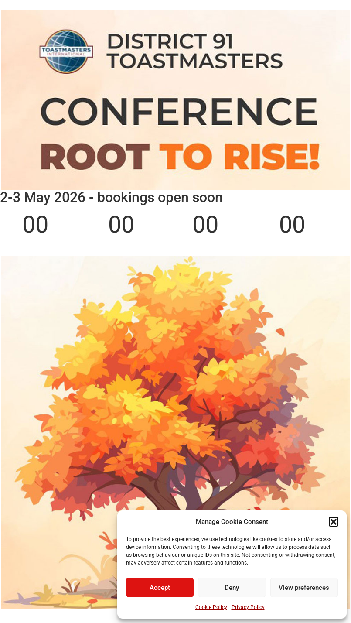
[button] (333, 521)
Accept (160, 588)
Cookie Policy (211, 607)
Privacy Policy (248, 607)
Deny (232, 588)
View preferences (304, 588)
